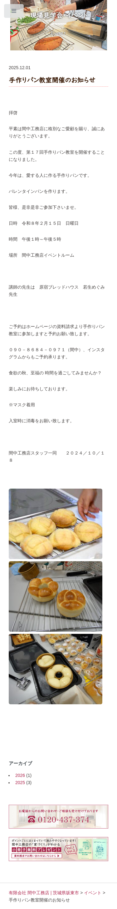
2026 (20, 775)
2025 (20, 782)
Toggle (14, 12)
